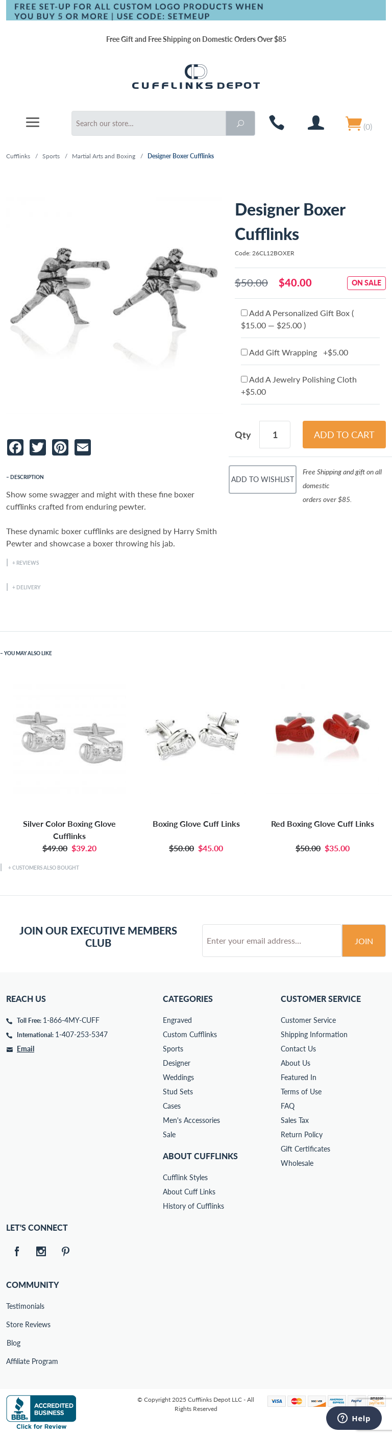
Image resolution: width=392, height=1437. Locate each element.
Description (27, 477)
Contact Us (298, 1048)
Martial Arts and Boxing (103, 156)
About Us (295, 1063)
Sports (51, 156)
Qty (243, 434)
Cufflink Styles (185, 1177)
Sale (169, 1134)
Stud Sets (178, 1091)
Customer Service (308, 1020)
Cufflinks (18, 156)
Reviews (27, 563)
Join (364, 941)
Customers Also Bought (45, 868)
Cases (172, 1105)
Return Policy (302, 1134)
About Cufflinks (200, 1156)
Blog (13, 1342)
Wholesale (297, 1163)
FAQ (288, 1105)
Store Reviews (13, 1324)
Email (25, 1048)
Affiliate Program (13, 1361)
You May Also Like (28, 653)
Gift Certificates (305, 1148)
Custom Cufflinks (190, 1034)
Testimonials (13, 1306)
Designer (176, 1063)
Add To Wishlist (262, 479)
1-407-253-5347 (81, 1034)
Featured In (298, 1077)
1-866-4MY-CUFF (71, 1020)
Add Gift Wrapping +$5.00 (294, 352)
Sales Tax (295, 1120)
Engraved (177, 1020)
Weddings (178, 1077)
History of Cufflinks (193, 1206)
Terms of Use (301, 1091)
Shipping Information (314, 1034)
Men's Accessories (191, 1120)
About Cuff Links (189, 1191)
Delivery (28, 587)
